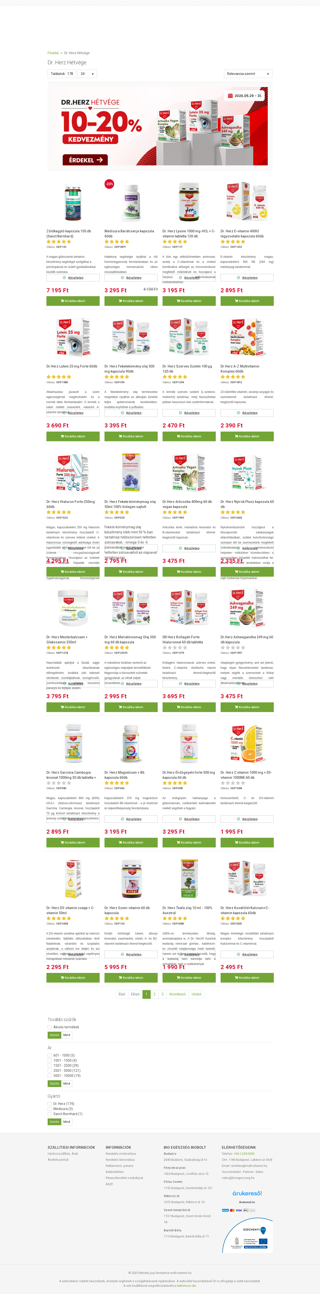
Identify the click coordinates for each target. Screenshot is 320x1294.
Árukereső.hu (247, 1202)
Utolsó (196, 994)
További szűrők (62, 1019)
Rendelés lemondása (120, 1160)
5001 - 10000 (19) (67, 1076)
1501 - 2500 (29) (66, 1065)
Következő (178, 994)
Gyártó (54, 1096)
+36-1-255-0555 (244, 1153)
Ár (50, 1047)
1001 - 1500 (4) (65, 1060)
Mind (66, 1035)
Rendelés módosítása (121, 1153)
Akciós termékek (66, 1027)
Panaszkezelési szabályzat (124, 1178)
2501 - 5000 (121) (67, 1071)
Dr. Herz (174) (63, 1104)
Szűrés (54, 1035)
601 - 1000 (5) (64, 1055)
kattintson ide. (187, 1285)
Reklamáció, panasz (120, 1166)
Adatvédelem (115, 1172)
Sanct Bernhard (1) (67, 1114)
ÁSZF (109, 1184)
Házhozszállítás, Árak (63, 1153)
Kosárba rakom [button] (73, 301)
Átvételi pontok (58, 1160)
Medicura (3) (63, 1109)
